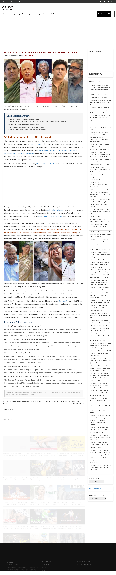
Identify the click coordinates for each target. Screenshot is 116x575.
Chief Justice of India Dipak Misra (50, 216)
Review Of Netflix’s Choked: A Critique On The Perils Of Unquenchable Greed (99, 308)
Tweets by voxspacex (95, 488)
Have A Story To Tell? (104, 14)
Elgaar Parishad (35, 144)
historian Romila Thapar (45, 163)
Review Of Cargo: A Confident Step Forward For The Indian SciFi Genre (100, 240)
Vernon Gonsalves (27, 153)
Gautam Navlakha (10, 153)
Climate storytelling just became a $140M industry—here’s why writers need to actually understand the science (100, 88)
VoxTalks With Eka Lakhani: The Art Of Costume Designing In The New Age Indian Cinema (100, 353)
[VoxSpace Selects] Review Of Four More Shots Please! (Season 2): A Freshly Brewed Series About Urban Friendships (100, 376)
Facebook (45, 570)
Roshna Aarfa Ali (28, 56)
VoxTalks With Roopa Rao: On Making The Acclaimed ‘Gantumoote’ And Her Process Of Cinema (100, 368)
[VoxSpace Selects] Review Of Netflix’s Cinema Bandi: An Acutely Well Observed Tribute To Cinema (99, 147)
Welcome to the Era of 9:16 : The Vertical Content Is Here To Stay (100, 96)
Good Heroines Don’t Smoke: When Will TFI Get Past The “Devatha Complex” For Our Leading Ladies (100, 226)
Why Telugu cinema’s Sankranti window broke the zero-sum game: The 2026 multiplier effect (100, 110)
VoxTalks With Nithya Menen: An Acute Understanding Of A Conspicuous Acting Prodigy (100, 338)
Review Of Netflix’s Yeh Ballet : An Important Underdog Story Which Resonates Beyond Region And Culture (100, 409)
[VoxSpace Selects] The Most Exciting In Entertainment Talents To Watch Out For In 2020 (100, 460)
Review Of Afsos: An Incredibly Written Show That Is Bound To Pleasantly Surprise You (99, 430)
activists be (55, 210)
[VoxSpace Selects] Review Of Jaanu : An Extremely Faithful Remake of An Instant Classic (100, 437)
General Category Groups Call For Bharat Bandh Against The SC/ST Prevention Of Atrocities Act (64, 402)
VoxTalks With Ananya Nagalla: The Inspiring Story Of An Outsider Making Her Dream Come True (100, 234)
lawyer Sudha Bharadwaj (59, 150)
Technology (37, 14)
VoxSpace (7, 7)
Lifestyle (28, 14)
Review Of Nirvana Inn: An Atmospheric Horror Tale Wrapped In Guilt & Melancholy (100, 177)
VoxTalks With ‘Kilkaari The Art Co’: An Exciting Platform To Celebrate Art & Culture (100, 211)
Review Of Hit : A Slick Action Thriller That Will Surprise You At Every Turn (100, 400)
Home (4, 14)
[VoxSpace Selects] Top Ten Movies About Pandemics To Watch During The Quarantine (100, 385)
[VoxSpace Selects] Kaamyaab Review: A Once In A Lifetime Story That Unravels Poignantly (99, 393)
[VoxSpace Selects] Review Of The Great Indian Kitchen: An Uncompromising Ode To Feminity (100, 162)
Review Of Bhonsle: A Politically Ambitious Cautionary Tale (99, 289)
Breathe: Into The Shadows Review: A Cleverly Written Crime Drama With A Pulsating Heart (99, 282)
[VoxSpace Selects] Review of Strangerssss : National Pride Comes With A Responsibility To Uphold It (100, 452)
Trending (12, 14)
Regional (20, 14)
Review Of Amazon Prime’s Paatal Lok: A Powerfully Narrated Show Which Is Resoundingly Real (100, 345)
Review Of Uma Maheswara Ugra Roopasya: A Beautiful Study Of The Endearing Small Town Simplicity (100, 269)
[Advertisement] (58, 31)
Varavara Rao (44, 150)
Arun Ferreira (73, 150)
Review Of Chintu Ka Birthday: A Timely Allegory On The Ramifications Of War (100, 315)
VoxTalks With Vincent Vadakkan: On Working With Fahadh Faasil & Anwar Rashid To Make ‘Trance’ (100, 262)
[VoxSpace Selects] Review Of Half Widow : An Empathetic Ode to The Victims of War (100, 467)
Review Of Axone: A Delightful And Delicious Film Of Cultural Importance (100, 301)
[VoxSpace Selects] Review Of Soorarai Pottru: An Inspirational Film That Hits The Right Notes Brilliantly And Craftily (100, 193)
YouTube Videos (56, 14)
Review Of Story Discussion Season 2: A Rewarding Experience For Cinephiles (100, 254)
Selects (45, 14)
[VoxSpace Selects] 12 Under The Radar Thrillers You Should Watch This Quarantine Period (100, 360)
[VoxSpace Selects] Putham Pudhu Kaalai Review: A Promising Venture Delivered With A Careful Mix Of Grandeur (100, 203)
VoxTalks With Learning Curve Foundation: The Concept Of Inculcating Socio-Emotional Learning (100, 219)
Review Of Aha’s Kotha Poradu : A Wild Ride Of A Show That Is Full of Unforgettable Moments (100, 445)
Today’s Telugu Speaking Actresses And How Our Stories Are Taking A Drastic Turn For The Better (100, 247)
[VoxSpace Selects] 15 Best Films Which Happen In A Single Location (100, 276)
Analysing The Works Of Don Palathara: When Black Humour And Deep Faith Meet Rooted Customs (100, 323)
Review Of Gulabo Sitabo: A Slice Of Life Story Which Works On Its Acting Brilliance (100, 295)
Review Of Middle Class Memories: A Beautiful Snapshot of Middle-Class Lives (99, 184)
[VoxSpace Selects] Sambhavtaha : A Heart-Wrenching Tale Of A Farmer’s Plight (100, 330)
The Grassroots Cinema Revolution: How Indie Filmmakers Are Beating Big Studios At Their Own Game (100, 126)
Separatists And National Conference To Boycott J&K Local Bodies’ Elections (22, 402)
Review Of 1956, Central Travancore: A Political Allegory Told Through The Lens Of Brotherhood (100, 154)
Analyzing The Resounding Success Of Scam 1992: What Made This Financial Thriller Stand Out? (100, 169)
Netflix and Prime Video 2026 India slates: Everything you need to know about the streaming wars (100, 102)
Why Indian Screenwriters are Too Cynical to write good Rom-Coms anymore (100, 117)
